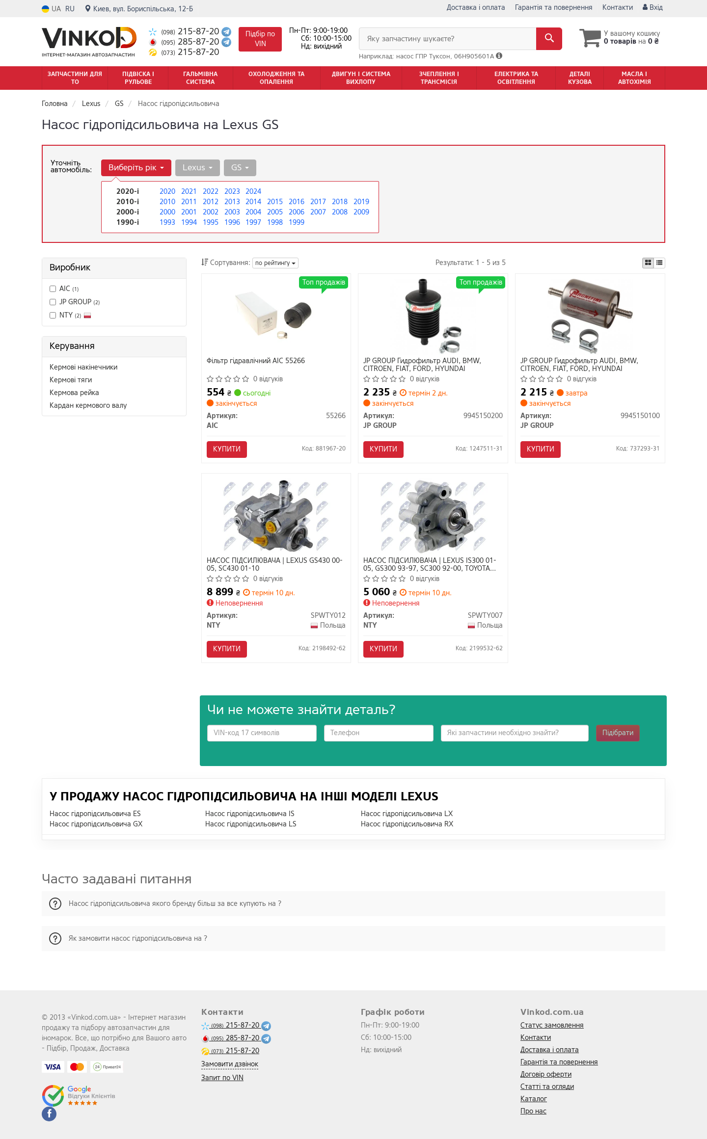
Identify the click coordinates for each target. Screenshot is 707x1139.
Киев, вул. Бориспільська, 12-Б (138, 9)
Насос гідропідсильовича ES (95, 814)
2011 (189, 202)
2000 (167, 212)
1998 (275, 222)
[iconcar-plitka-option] (648, 263)
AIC (64, 288)
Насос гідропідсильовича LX (407, 814)
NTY (70, 315)
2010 (167, 202)
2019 (361, 202)
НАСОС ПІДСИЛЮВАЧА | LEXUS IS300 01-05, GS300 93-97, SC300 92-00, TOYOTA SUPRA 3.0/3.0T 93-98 (429, 564)
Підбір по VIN (260, 39)
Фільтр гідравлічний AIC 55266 (256, 361)
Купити (227, 449)
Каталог (533, 1099)
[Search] (549, 38)
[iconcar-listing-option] (659, 263)
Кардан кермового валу (88, 405)
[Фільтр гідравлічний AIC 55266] (276, 316)
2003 (232, 212)
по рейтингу (275, 263)
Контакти (617, 7)
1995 (210, 222)
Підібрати (617, 733)
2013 (232, 202)
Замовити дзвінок (229, 1064)
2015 (275, 202)
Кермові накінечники (83, 367)
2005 (275, 212)
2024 (253, 191)
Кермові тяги (71, 380)
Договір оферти (545, 1074)
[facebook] (49, 1114)
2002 (210, 212)
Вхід (653, 7)
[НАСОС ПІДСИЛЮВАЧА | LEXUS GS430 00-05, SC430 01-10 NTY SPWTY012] (276, 516)
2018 (340, 202)
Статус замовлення (552, 1025)
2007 (318, 212)
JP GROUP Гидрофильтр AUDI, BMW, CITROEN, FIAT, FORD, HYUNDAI (422, 364)
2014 (253, 202)
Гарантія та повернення (554, 7)
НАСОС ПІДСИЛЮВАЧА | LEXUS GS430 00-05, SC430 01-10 (275, 564)
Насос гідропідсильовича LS (251, 824)
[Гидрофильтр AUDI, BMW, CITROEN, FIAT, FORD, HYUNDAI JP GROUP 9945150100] (590, 316)
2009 (361, 212)
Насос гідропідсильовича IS (250, 814)
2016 (296, 202)
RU (70, 9)
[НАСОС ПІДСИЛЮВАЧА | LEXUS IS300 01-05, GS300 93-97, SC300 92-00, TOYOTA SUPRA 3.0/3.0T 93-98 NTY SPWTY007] (433, 516)
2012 (210, 202)
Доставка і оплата (476, 7)
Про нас (533, 1111)
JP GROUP (75, 302)
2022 (210, 191)
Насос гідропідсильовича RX (407, 824)
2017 (318, 202)
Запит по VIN (222, 1078)
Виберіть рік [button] (136, 167)
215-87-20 (185, 31)
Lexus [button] (198, 167)
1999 (296, 222)
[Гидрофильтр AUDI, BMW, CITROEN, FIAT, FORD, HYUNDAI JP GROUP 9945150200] (433, 316)
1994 (189, 222)
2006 (296, 212)
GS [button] (240, 167)
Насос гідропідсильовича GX (96, 824)
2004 (253, 212)
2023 (232, 191)
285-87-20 (185, 42)
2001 (189, 212)
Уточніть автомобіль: (71, 166)
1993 (167, 222)
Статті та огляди (547, 1086)
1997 (253, 222)
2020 (167, 191)
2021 (189, 191)
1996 (232, 222)
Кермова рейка (74, 392)
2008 (340, 212)
